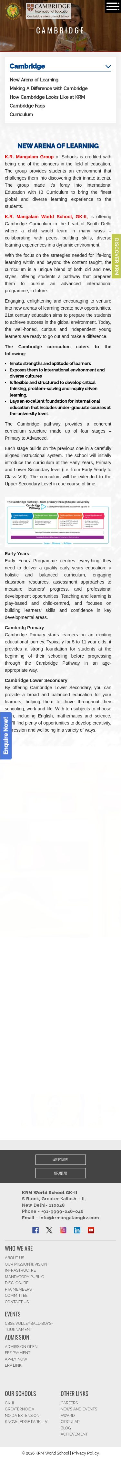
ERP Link (13, 1365)
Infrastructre (20, 1270)
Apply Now (60, 1159)
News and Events (79, 1409)
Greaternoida (19, 1409)
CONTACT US (17, 1302)
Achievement (74, 1434)
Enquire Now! (6, 735)
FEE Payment (17, 1353)
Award (68, 1415)
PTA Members (18, 1289)
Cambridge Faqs (27, 105)
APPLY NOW (16, 1359)
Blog (66, 1428)
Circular (70, 1421)
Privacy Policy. (85, 1453)
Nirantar (60, 1173)
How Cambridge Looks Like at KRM (47, 97)
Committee (16, 1295)
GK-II (9, 1403)
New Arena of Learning (34, 79)
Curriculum (21, 114)
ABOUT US (14, 1258)
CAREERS (69, 1403)
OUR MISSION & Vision (26, 1264)
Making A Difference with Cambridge (48, 88)
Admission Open (21, 1346)
